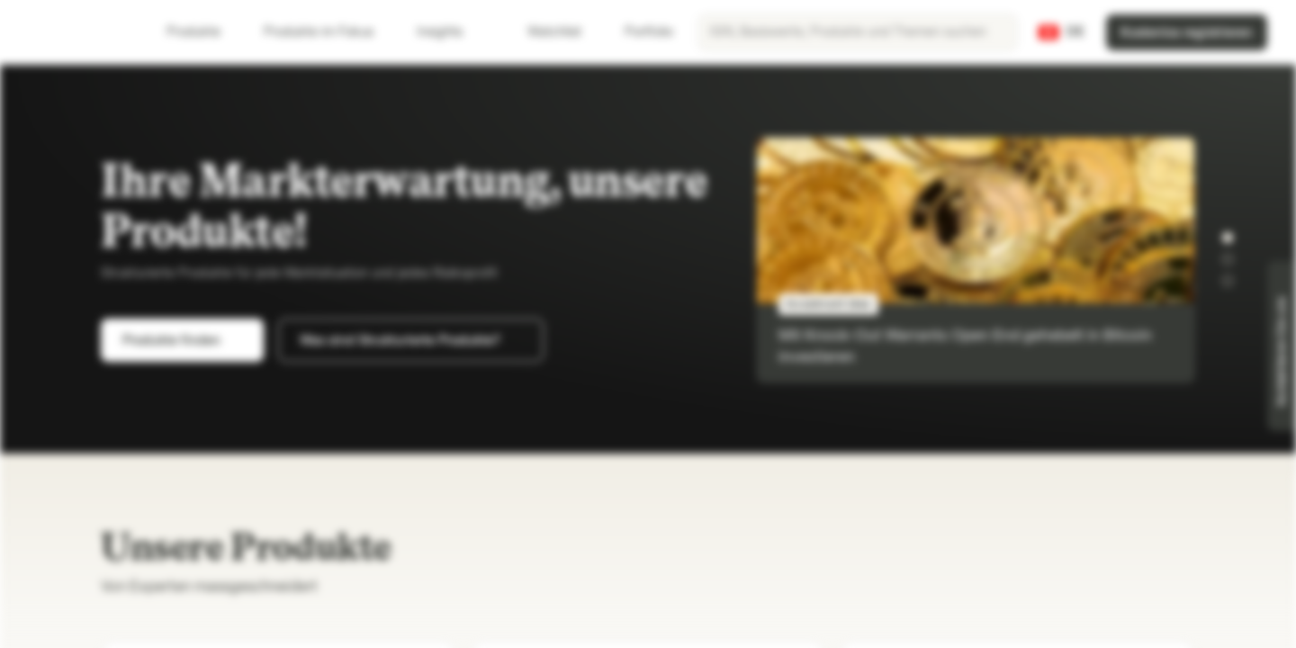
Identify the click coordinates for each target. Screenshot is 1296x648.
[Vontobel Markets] (78, 32)
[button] (1227, 237)
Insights (450, 32)
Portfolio (638, 32)
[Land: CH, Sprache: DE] (1061, 32)
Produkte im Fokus (329, 32)
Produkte (204, 32)
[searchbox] (857, 32)
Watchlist (543, 32)
